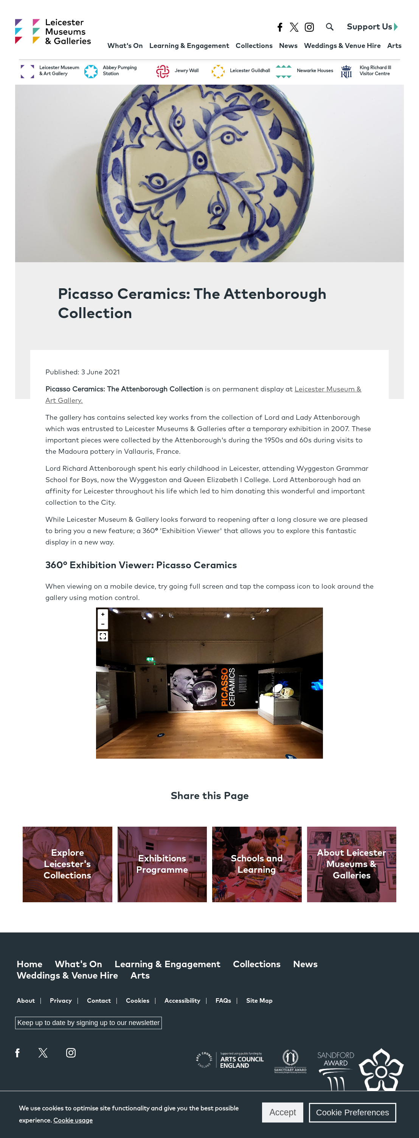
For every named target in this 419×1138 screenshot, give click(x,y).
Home (29, 964)
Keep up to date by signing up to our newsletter (88, 1023)
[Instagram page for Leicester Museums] (309, 27)
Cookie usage (73, 1121)
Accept (282, 1112)
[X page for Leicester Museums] (294, 27)
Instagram (71, 1053)
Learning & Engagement (167, 964)
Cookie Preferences (352, 1112)
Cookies (137, 1001)
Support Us (372, 27)
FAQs (223, 1001)
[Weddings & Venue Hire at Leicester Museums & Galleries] (342, 46)
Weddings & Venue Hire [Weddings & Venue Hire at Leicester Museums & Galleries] (67, 975)
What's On (78, 964)
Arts (140, 975)
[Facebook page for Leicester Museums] (279, 27)
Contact (99, 1001)
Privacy (61, 1001)
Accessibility (182, 1001)
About (26, 1001)
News (305, 964)
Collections (257, 964)
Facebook (17, 1053)
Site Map (259, 1001)
